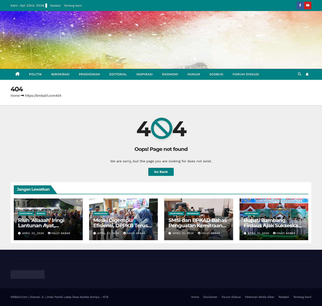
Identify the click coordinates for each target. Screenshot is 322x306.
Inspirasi (144, 74)
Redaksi (55, 5)
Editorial (118, 74)
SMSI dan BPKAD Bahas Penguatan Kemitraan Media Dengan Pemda (197, 225)
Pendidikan (89, 74)
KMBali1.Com (20, 297)
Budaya (41, 213)
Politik (35, 74)
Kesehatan (101, 213)
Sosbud (216, 74)
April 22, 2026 (33, 233)
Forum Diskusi (246, 74)
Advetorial (26, 213)
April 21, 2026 (184, 233)
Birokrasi (60, 74)
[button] (299, 74)
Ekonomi (170, 74)
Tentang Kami (73, 5)
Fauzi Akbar (59, 233)
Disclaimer (210, 297)
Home (15, 96)
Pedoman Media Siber (259, 297)
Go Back (161, 172)
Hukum (194, 74)
